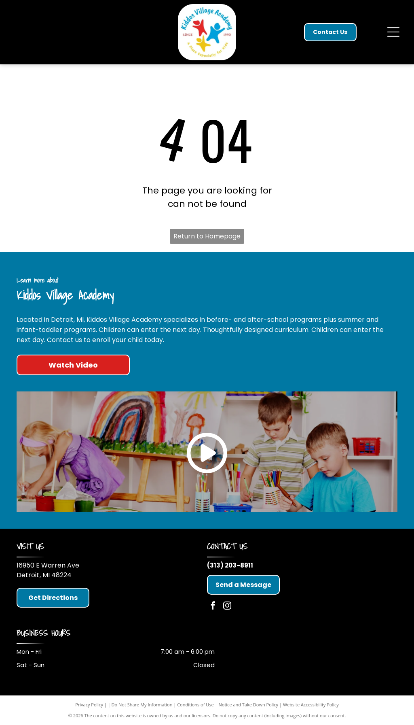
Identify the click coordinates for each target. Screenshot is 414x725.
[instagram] (227, 607)
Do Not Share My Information (142, 705)
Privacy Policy (89, 705)
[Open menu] (393, 32)
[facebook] (213, 607)
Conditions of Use (195, 705)
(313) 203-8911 (230, 565)
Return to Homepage (207, 236)
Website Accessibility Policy (311, 705)
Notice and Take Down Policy (249, 705)
